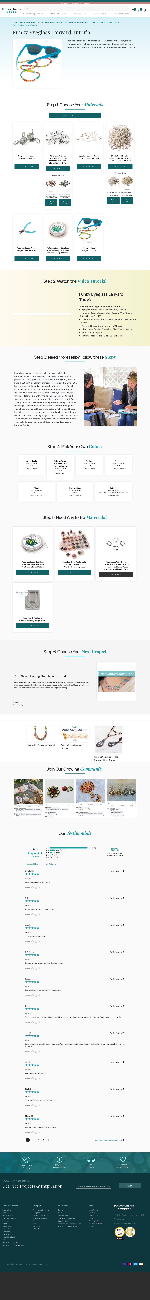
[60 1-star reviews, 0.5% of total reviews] (75, 857)
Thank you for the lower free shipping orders (41, 1100)
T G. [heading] (75, 898)
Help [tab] (91, 1206)
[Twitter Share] (36, 888)
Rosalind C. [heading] (75, 871)
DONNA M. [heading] (75, 952)
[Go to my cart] (141, 9)
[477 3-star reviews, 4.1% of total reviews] (75, 852)
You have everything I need (35, 936)
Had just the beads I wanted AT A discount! (40, 1127)
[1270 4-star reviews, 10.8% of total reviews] (75, 850)
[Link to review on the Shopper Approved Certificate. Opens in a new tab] (39, 888)
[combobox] (32, 864)
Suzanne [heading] (75, 979)
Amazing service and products (36, 1073)
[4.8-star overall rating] (35, 853)
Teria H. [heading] (75, 1033)
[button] (133, 10)
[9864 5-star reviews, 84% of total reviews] (75, 847)
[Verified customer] (117, 871)
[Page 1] (28, 1140)
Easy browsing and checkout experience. (40, 909)
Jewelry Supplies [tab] (10, 1206)
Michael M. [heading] (75, 1116)
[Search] (76, 8)
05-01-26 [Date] (28, 878)
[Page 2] (33, 1140)
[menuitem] (33, 14)
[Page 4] (43, 1140)
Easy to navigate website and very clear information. (44, 963)
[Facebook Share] (32, 888)
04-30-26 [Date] (28, 905)
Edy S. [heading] (75, 1006)
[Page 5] (49, 1140)
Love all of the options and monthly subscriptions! (43, 990)
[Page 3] (38, 1140)
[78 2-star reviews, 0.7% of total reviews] (75, 855)
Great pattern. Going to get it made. (37, 882)
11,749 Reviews (35, 857)
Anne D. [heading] (75, 925)
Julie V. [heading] (75, 1062)
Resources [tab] (63, 1206)
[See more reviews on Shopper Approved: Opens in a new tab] (108, 1140)
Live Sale (87, 3)
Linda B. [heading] (75, 1089)
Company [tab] (37, 1206)
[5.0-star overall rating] (75, 874)
